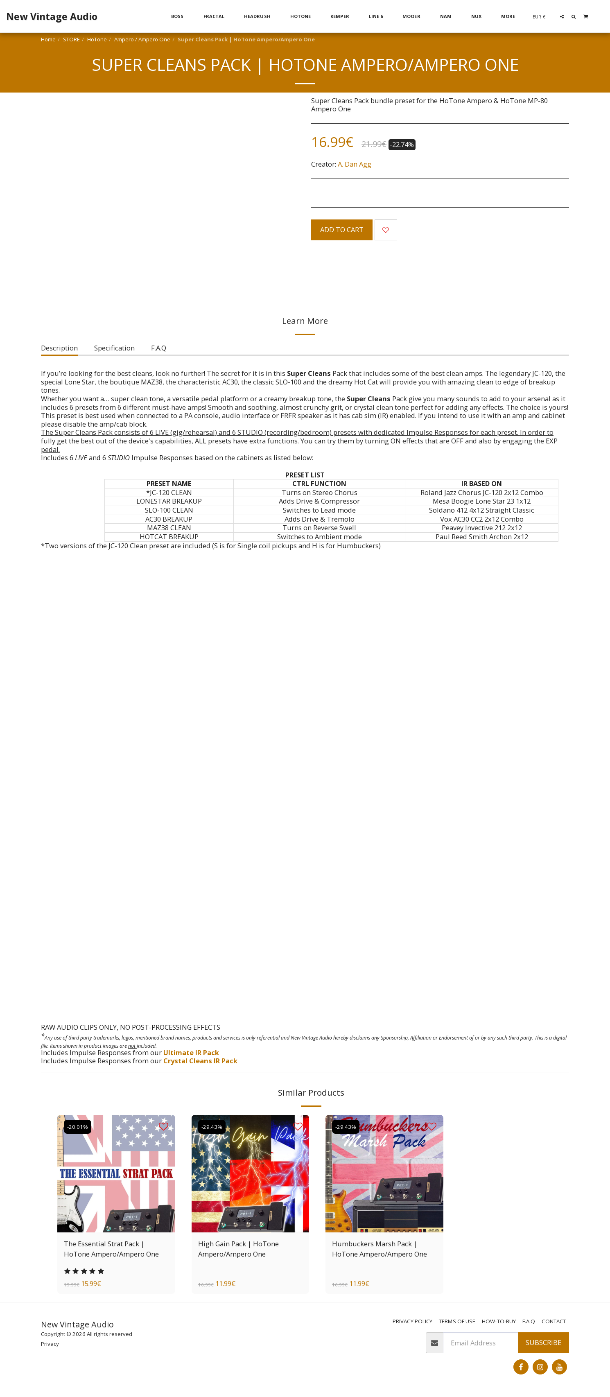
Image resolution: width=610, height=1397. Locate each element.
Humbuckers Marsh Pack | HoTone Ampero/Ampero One (379, 1249)
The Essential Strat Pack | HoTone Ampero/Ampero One (111, 1249)
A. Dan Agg (354, 164)
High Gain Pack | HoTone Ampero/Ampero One (238, 1249)
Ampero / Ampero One (142, 39)
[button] (561, 16)
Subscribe (543, 1342)
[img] (116, 1174)
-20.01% (77, 1126)
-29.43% (211, 1126)
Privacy (50, 1343)
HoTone (97, 39)
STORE (71, 39)
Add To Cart (342, 229)
